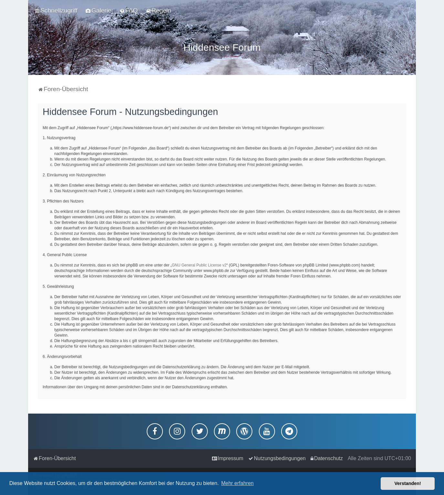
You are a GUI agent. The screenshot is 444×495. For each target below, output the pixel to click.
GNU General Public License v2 (199, 264)
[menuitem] (98, 10)
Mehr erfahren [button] (237, 483)
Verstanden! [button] (408, 483)
